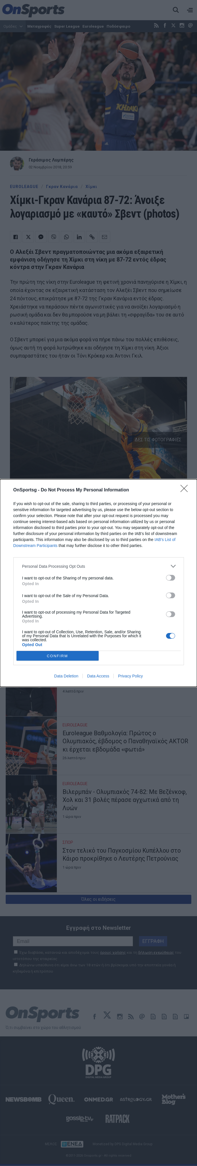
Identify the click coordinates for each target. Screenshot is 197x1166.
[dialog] (98, 583)
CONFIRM (57, 656)
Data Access (98, 676)
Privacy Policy (130, 676)
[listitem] (98, 566)
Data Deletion (66, 676)
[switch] (170, 578)
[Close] (186, 490)
